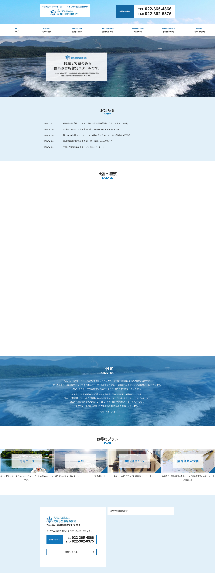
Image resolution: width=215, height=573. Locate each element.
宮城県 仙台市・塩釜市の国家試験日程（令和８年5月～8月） (92, 129)
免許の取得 (77, 30)
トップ (16, 30)
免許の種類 (46, 30)
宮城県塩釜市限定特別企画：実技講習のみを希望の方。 (89, 141)
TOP (65, 549)
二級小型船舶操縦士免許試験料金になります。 (85, 147)
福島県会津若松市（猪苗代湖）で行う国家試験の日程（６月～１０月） (96, 123)
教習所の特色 (168, 30)
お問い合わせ (199, 30)
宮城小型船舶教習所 (119, 421)
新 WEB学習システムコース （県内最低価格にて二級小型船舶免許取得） (98, 135)
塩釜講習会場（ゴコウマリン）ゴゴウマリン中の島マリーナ (128, 561)
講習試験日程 (107, 30)
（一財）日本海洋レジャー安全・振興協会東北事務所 (125, 558)
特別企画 (138, 30)
